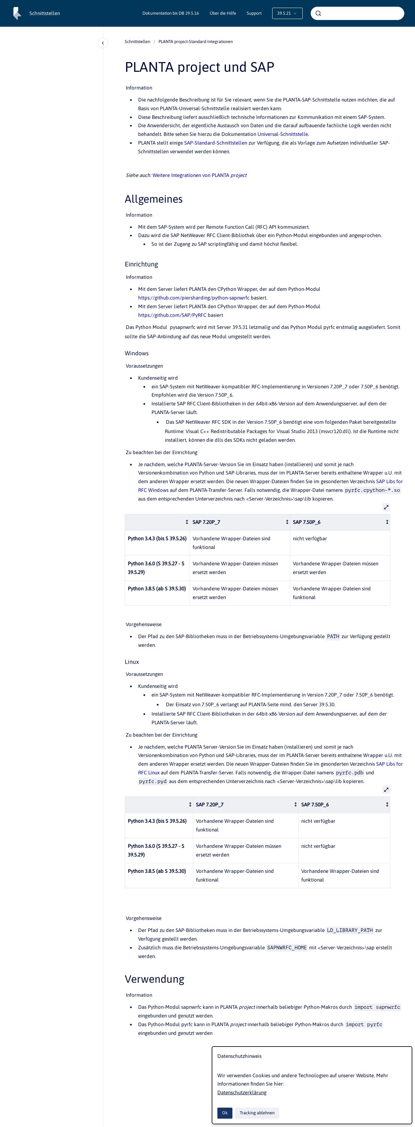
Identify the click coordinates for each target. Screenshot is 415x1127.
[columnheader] (157, 522)
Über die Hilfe (223, 13)
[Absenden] (318, 13)
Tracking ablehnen (257, 1112)
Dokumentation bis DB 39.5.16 (170, 13)
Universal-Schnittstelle (282, 134)
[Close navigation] (103, 43)
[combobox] (357, 13)
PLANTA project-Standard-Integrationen (196, 41)
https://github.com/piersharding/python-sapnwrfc (193, 298)
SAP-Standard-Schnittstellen (215, 143)
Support (254, 13)
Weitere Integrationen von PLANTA (199, 175)
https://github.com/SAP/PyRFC (172, 315)
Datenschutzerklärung (242, 1092)
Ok (225, 1112)
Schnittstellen (44, 13)
